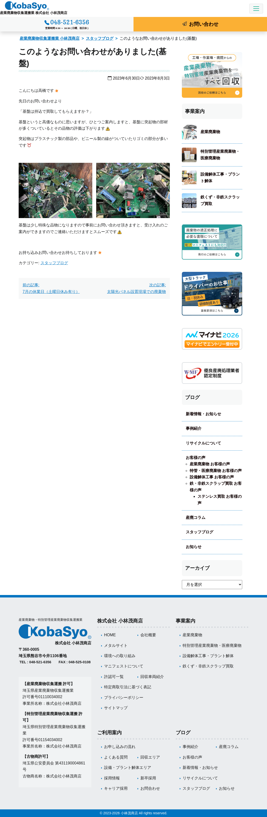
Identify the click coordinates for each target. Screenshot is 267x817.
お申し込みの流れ (119, 747)
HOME (110, 635)
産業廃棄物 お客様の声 (210, 464)
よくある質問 (116, 757)
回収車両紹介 (152, 677)
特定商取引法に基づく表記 (127, 687)
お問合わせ (150, 788)
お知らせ (193, 547)
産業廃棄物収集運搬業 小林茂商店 (50, 38)
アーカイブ (197, 568)
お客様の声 (195, 458)
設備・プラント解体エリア (127, 767)
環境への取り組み (119, 656)
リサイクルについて (203, 443)
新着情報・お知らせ (203, 414)
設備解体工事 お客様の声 (212, 477)
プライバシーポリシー (123, 697)
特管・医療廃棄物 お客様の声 (216, 471)
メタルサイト (116, 645)
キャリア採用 (116, 788)
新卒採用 (148, 778)
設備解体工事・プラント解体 (220, 177)
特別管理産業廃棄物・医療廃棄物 (220, 154)
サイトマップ (116, 708)
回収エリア (150, 757)
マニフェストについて (123, 666)
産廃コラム (195, 517)
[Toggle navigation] (256, 9)
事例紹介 (193, 428)
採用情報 (112, 778)
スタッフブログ (99, 38)
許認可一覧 (114, 677)
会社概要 (148, 635)
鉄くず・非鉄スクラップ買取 (220, 200)
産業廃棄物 (210, 132)
